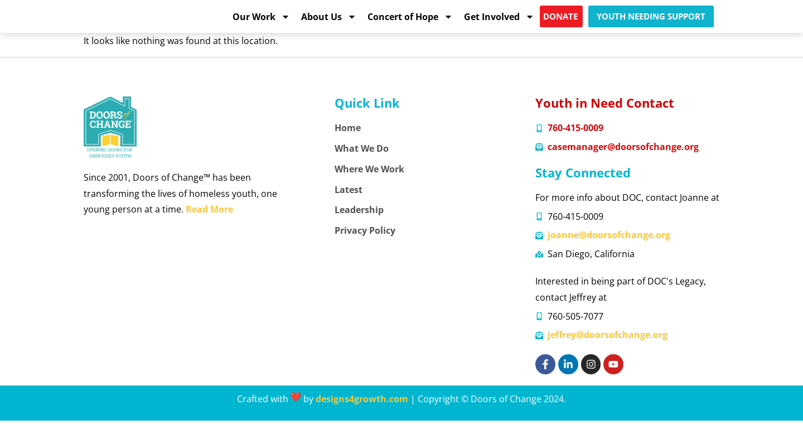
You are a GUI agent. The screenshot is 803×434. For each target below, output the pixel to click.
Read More (209, 222)
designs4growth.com (362, 412)
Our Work (261, 23)
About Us (328, 23)
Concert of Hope (410, 23)
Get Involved (499, 23)
